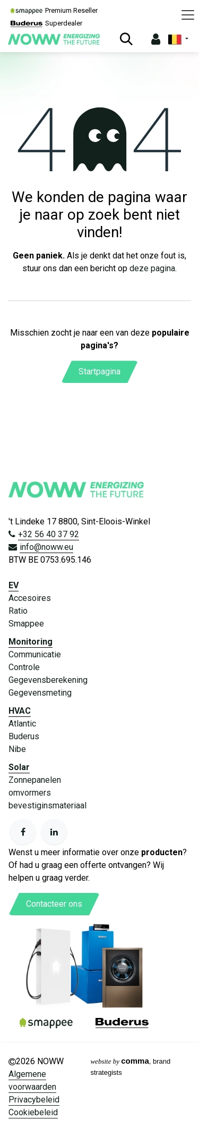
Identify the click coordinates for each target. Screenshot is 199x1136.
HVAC (19, 711)
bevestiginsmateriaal (47, 805)
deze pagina (152, 268)
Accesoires (29, 598)
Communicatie (34, 654)
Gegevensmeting (40, 693)
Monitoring (30, 642)
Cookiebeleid (33, 1112)
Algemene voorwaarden (32, 1080)
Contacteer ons (54, 904)
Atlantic (22, 724)
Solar (19, 767)
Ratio (18, 611)
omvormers (29, 793)
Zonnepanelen (34, 780)
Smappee (26, 624)
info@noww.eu (46, 547)
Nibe (17, 749)
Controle (24, 667)
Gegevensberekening (48, 680)
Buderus (23, 736)
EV (13, 585)
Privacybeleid (33, 1100)
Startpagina (99, 371)
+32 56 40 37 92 (48, 534)
